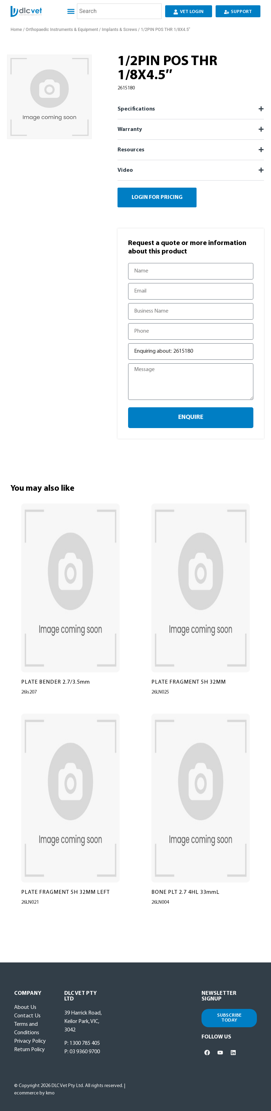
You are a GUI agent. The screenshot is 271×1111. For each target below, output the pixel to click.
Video (125, 170)
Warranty (130, 129)
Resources (131, 150)
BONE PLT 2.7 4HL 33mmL (185, 892)
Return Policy (29, 1050)
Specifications (136, 109)
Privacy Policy (30, 1041)
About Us (25, 1007)
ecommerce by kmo (34, 1093)
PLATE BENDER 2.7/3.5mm (55, 682)
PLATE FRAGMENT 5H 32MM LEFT (65, 892)
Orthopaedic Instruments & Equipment (62, 29)
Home (16, 29)
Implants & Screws (119, 29)
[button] (71, 11)
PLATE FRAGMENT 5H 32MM (188, 682)
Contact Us (27, 1016)
